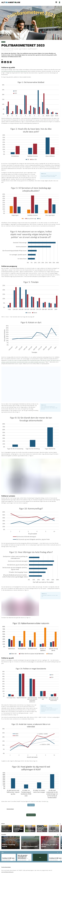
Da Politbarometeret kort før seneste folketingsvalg (14, 71)
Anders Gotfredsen (29, 49)
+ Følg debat (31, 805)
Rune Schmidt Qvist (9, 49)
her (47, 801)
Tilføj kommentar (31, 814)
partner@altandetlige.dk (7, 872)
